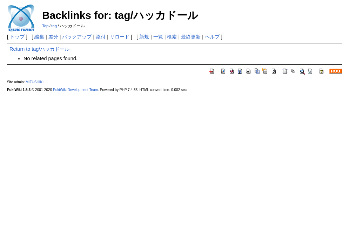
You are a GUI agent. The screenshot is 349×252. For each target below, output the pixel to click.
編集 (39, 37)
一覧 (158, 37)
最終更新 (191, 37)
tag (54, 26)
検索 (172, 37)
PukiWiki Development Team (75, 90)
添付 (101, 37)
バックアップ (77, 37)
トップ (17, 37)
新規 (144, 37)
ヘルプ (212, 37)
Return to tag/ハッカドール (39, 49)
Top (45, 26)
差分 (53, 37)
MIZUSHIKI (34, 82)
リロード (119, 37)
